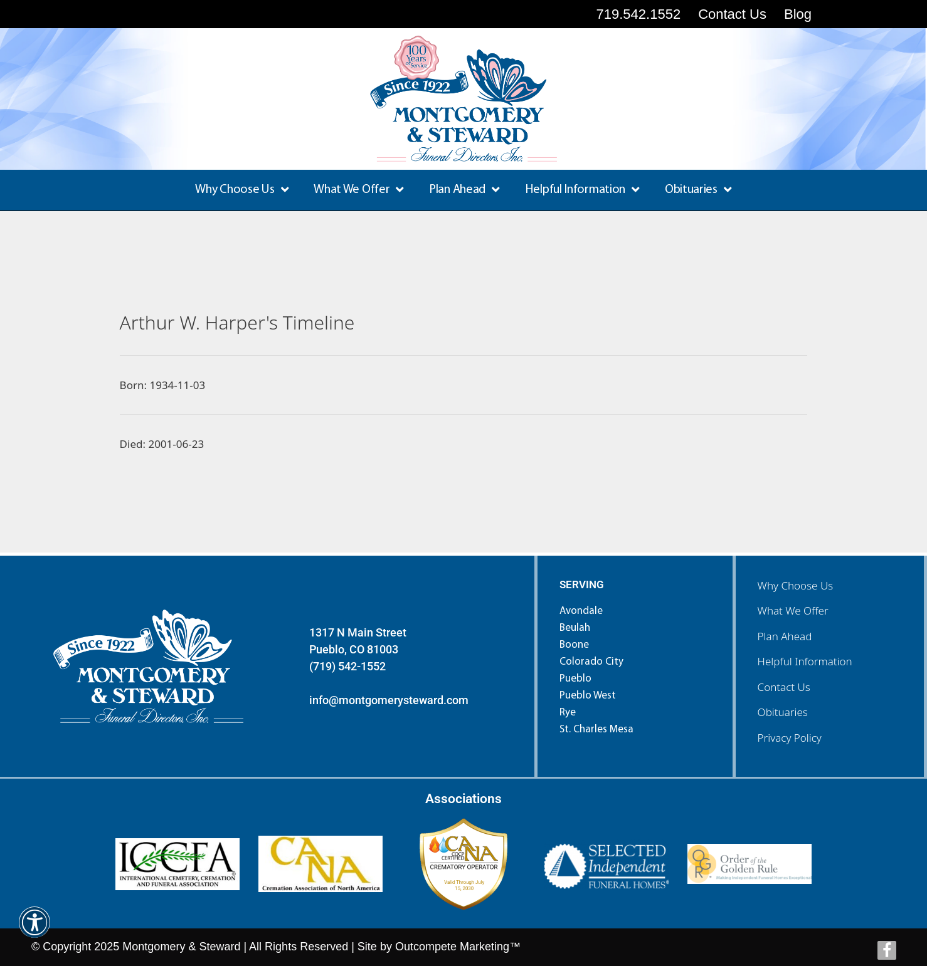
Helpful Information (582, 189)
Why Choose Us (242, 189)
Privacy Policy (790, 737)
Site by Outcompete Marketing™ (439, 946)
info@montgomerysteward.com (389, 700)
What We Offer (359, 189)
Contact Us (784, 687)
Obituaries (698, 189)
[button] (34, 930)
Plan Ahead (464, 189)
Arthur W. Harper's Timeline (237, 322)
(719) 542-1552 (347, 666)
